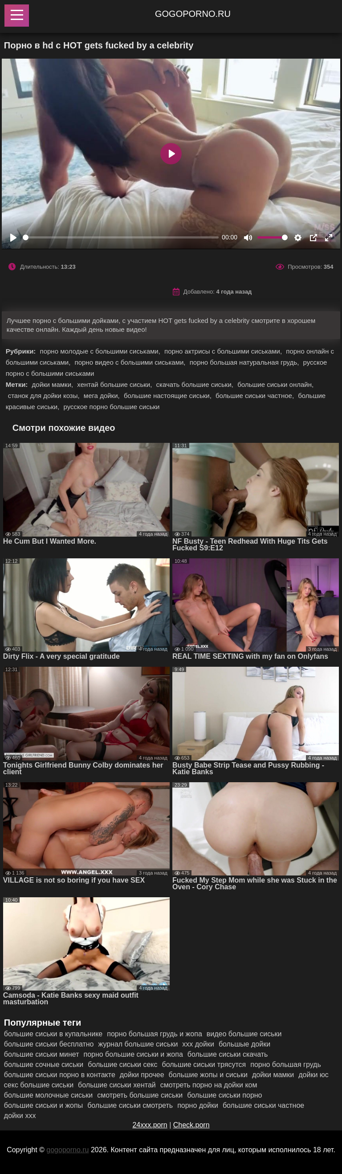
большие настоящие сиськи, (168, 395)
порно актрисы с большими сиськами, (224, 351)
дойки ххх (20, 1115)
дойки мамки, (53, 384)
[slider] (121, 237)
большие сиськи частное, (256, 395)
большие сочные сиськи (43, 1064)
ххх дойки (198, 1044)
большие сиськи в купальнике (53, 1034)
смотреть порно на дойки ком (208, 1085)
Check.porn (191, 1125)
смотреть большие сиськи (140, 1095)
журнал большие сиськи (138, 1044)
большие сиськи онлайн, (275, 384)
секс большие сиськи (38, 1085)
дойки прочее (142, 1074)
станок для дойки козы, (44, 395)
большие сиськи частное (263, 1105)
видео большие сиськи (244, 1034)
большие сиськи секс (122, 1064)
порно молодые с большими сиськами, (101, 351)
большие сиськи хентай (117, 1085)
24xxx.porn (149, 1125)
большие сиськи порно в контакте (59, 1074)
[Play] (13, 238)
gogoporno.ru (193, 14)
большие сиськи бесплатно (49, 1044)
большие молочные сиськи (48, 1095)
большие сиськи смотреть (130, 1105)
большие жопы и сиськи (208, 1074)
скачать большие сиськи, (195, 384)
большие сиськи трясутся (204, 1064)
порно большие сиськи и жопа (133, 1054)
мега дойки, (103, 395)
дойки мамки (273, 1074)
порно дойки (197, 1105)
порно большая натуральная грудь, (245, 362)
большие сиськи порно (224, 1095)
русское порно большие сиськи (112, 406)
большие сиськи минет (41, 1054)
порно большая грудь (285, 1064)
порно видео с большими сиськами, (131, 362)
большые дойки (244, 1044)
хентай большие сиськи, (115, 384)
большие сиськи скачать (227, 1054)
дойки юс (313, 1074)
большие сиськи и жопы (43, 1105)
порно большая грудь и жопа (154, 1034)
